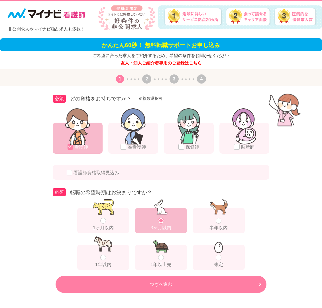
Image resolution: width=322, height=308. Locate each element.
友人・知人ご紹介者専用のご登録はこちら (161, 62)
